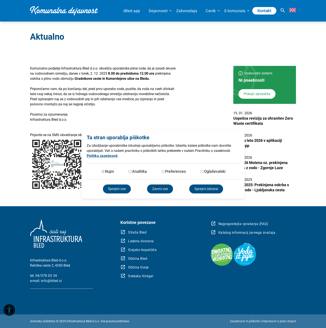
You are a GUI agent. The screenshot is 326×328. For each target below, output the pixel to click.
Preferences (175, 171)
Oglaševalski (214, 171)
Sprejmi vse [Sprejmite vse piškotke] (117, 189)
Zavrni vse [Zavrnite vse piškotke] (160, 189)
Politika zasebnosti (102, 156)
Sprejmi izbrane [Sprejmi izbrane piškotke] (206, 189)
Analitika (139, 171)
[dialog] (163, 164)
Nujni (109, 171)
